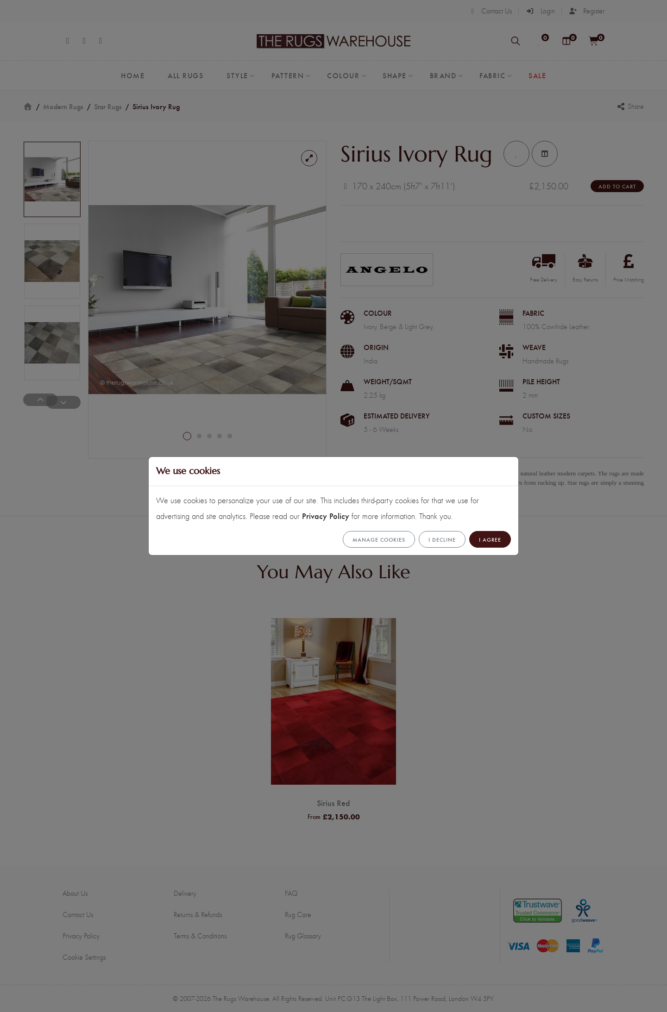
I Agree (490, 539)
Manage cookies (378, 539)
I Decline (442, 539)
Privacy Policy (325, 515)
